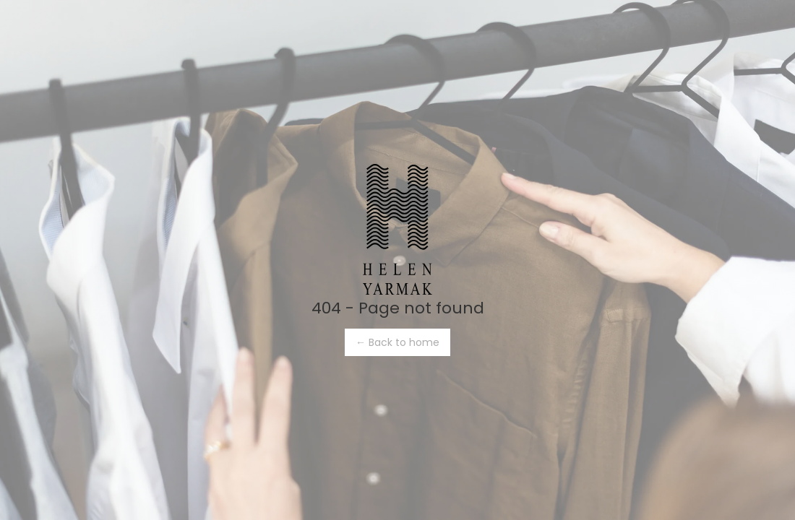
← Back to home (397, 342)
